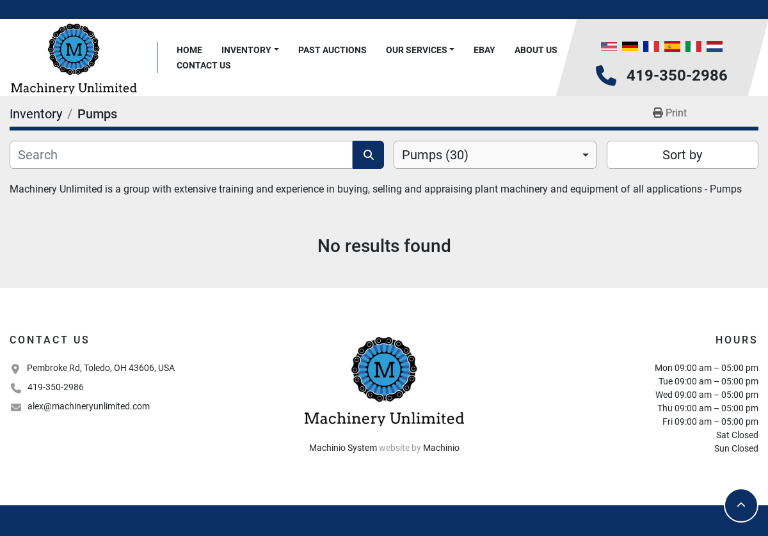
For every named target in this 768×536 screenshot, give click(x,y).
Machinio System (343, 448)
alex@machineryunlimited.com (89, 406)
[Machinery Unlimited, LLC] (384, 380)
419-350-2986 (677, 75)
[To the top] (741, 505)
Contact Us (204, 65)
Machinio (441, 448)
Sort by (682, 154)
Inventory (246, 50)
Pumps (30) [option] (435, 154)
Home (189, 50)
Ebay (484, 50)
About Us (536, 50)
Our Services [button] (416, 50)
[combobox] (495, 155)
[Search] (181, 155)
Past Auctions (332, 50)
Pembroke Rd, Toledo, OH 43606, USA (101, 368)
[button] (250, 50)
